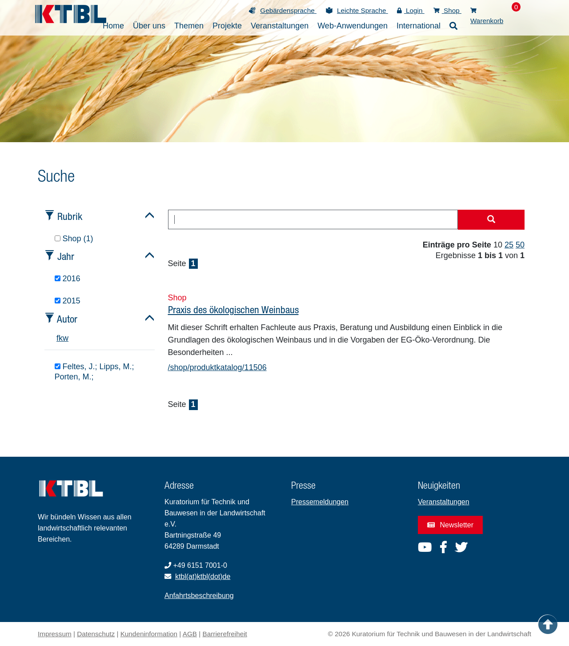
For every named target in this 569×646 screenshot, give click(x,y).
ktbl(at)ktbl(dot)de (203, 576)
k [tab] (61, 338)
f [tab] (57, 338)
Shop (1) (74, 238)
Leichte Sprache (362, 10)
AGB (190, 634)
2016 (67, 278)
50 (520, 244)
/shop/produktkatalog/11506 (217, 367)
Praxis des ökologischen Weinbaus (233, 309)
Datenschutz (96, 634)
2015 (67, 300)
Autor (67, 319)
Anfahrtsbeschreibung (199, 595)
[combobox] (313, 219)
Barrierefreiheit (225, 634)
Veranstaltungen (443, 502)
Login (411, 10)
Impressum (55, 634)
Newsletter (450, 525)
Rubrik (69, 216)
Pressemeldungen (320, 502)
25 (509, 244)
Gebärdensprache (288, 10)
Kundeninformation (148, 634)
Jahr (65, 256)
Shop (447, 10)
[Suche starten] (491, 220)
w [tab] (65, 338)
